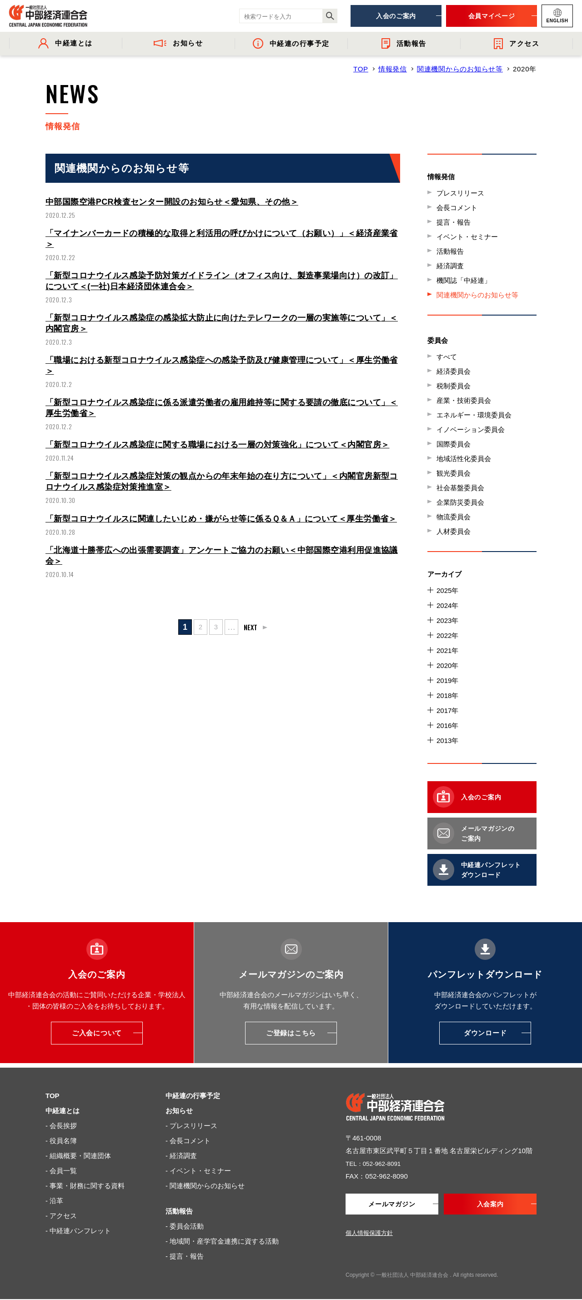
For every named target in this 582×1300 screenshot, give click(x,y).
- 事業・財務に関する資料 (85, 1186)
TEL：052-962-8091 (376, 1163)
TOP (360, 68)
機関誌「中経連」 (463, 280)
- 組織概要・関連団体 (78, 1155)
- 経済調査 (181, 1155)
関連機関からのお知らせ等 (460, 68)
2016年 (447, 725)
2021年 (447, 650)
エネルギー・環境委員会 (474, 415)
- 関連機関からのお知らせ (205, 1186)
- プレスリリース (191, 1125)
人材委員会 (453, 531)
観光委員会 (453, 473)
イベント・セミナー (467, 237)
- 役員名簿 (61, 1140)
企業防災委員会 (460, 502)
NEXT (251, 643)
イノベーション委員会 (470, 429)
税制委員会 (453, 386)
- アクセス (61, 1216)
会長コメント (456, 207)
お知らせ (179, 1110)
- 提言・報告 (185, 1256)
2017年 (447, 710)
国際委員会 (453, 444)
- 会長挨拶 (61, 1125)
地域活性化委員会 (463, 458)
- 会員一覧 (61, 1171)
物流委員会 (453, 517)
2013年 (447, 740)
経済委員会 (453, 371)
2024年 (447, 605)
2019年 (447, 680)
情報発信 (392, 68)
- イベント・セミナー (198, 1171)
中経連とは (62, 1110)
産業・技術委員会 (463, 400)
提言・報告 (453, 222)
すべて (446, 357)
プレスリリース (460, 193)
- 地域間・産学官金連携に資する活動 (222, 1241)
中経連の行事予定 (193, 1095)
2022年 (447, 635)
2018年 (447, 695)
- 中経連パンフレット (78, 1231)
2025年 (447, 590)
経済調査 (450, 266)
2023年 (447, 620)
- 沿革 (54, 1201)
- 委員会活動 (185, 1226)
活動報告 (450, 251)
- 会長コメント (188, 1140)
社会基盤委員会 (460, 488)
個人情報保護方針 (369, 1233)
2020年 (447, 665)
